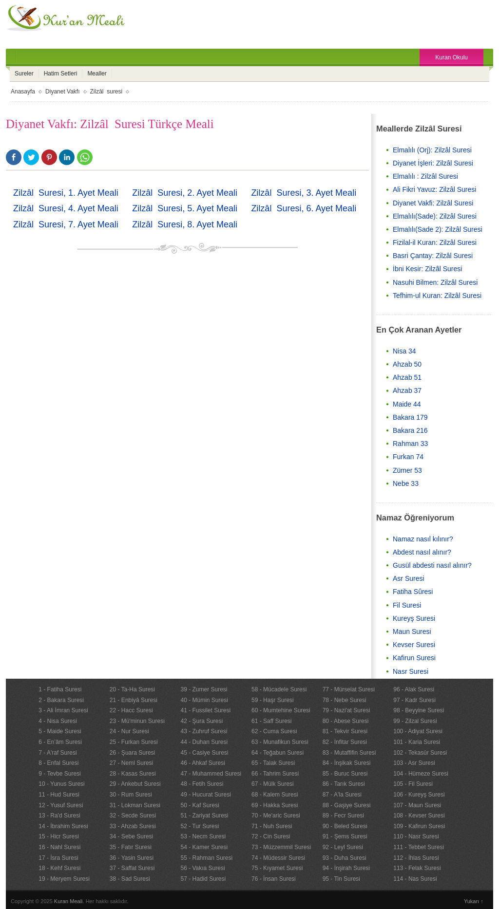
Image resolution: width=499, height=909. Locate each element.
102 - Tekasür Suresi (420, 752)
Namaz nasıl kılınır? (423, 539)
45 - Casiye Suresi (204, 752)
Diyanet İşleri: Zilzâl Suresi (433, 163)
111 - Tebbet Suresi (418, 847)
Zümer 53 (407, 470)
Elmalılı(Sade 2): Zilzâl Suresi (437, 229)
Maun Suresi (412, 631)
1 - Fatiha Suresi (59, 689)
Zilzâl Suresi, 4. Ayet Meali (65, 208)
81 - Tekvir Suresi (345, 731)
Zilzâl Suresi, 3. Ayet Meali (303, 193)
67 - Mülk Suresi (272, 783)
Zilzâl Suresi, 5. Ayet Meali (184, 208)
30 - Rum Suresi (131, 794)
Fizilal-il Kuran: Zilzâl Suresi (435, 242)
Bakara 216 (410, 430)
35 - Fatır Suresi (131, 847)
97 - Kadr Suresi (414, 700)
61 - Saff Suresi (271, 721)
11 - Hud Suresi (58, 794)
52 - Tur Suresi (199, 826)
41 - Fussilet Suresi (205, 710)
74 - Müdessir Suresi (278, 857)
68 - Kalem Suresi (274, 794)
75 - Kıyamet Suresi (277, 868)
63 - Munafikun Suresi (279, 742)
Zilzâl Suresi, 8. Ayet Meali (184, 224)
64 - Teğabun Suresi (277, 752)
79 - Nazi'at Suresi (346, 710)
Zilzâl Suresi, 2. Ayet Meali (184, 193)
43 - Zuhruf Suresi (203, 731)
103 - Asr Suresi (414, 763)
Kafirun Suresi (414, 658)
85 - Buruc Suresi (345, 773)
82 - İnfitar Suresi (345, 742)
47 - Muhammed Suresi (210, 773)
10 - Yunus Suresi (61, 783)
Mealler (96, 73)
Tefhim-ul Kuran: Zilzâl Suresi (437, 295)
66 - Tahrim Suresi (275, 773)
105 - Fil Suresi (413, 783)
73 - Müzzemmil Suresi (281, 847)
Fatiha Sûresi (413, 591)
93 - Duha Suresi (344, 857)
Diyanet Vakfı (62, 91)
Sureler (24, 73)
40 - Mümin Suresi (204, 700)
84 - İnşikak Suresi (347, 763)
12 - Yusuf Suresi (60, 805)
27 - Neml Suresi (131, 763)
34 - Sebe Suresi (131, 836)
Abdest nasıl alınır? (422, 552)
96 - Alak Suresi (413, 689)
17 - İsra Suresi (58, 857)
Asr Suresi (408, 578)
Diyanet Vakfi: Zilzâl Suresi (433, 203)
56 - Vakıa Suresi (202, 868)
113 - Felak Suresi (417, 868)
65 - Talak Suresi (273, 763)
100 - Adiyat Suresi (417, 731)
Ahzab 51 (407, 377)
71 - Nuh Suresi (271, 826)
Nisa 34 (404, 351)
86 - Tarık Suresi (344, 783)
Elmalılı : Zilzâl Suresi (425, 176)
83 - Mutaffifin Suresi (349, 752)
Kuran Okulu (451, 57)
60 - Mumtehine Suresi (280, 710)
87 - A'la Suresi (342, 794)
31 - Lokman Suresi (135, 805)
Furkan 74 (408, 457)
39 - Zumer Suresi (203, 689)
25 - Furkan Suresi (134, 742)
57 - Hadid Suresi (203, 878)
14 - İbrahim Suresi (63, 826)
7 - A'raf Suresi (57, 752)
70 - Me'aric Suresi (275, 815)
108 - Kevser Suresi (418, 815)
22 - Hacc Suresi (131, 710)
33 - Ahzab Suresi (133, 826)
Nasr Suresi (410, 671)
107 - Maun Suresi (417, 805)
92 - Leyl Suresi (343, 847)
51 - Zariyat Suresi (204, 815)
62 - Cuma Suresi (274, 731)
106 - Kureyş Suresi (418, 794)
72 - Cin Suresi (270, 836)
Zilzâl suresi (106, 91)
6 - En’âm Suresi (60, 742)
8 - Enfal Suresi (58, 763)
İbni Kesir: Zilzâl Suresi (427, 269)
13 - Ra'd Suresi (59, 815)
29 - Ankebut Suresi (135, 783)
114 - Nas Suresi (415, 878)
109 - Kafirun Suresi (419, 826)
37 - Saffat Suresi (132, 868)
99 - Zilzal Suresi (415, 721)
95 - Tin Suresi (341, 878)
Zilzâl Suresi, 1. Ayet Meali (65, 193)
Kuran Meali (68, 901)
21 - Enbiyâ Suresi (133, 700)
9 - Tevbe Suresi (59, 773)
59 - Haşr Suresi (272, 700)
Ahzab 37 (407, 390)
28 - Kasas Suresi (133, 773)
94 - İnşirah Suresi (346, 868)
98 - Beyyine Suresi (418, 710)
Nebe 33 (406, 483)
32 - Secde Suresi (133, 815)
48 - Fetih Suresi (201, 783)
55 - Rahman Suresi (206, 857)
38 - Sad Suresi (130, 878)
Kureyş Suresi (414, 618)
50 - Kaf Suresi (199, 805)
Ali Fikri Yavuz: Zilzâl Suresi (434, 189)
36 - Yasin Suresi (132, 857)
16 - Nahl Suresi (59, 847)
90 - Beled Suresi (345, 826)
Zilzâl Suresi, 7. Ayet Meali (65, 224)
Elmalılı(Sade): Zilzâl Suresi (435, 216)
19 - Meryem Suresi (64, 878)
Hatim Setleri (60, 73)
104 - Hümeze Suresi (420, 773)
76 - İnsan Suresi (273, 878)
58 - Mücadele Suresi (279, 689)
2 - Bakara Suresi (61, 700)
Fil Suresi (407, 605)
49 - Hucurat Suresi (205, 794)
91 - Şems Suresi (345, 836)
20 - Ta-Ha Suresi (132, 689)
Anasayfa (23, 91)
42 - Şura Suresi (201, 721)
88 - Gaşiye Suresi (347, 805)
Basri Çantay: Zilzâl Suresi (433, 256)
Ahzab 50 (407, 364)
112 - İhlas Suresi (416, 857)
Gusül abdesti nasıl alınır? (432, 565)
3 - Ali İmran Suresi (63, 710)
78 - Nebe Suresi (344, 700)
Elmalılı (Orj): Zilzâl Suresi (432, 150)
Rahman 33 (410, 443)
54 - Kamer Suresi (204, 847)
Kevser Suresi (414, 645)
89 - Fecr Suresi (343, 815)
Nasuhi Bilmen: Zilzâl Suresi (435, 282)
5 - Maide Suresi (59, 731)
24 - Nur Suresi (129, 731)
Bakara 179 (410, 417)
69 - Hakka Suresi (274, 805)
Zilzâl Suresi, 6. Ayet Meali (303, 208)
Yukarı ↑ (473, 901)
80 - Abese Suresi (346, 721)
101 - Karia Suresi (416, 742)
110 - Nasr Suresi (416, 836)
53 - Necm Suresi (203, 836)
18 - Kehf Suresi (59, 868)
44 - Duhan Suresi (204, 742)
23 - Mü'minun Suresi (137, 721)
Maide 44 (407, 404)
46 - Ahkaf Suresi (202, 763)
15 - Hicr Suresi (58, 836)
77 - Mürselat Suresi (349, 689)
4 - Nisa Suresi (57, 721)
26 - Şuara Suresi (132, 752)
